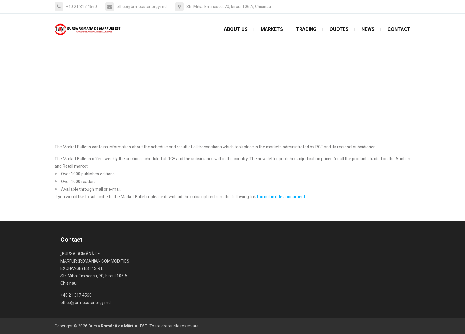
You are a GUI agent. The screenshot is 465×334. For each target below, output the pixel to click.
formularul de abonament (281, 196)
